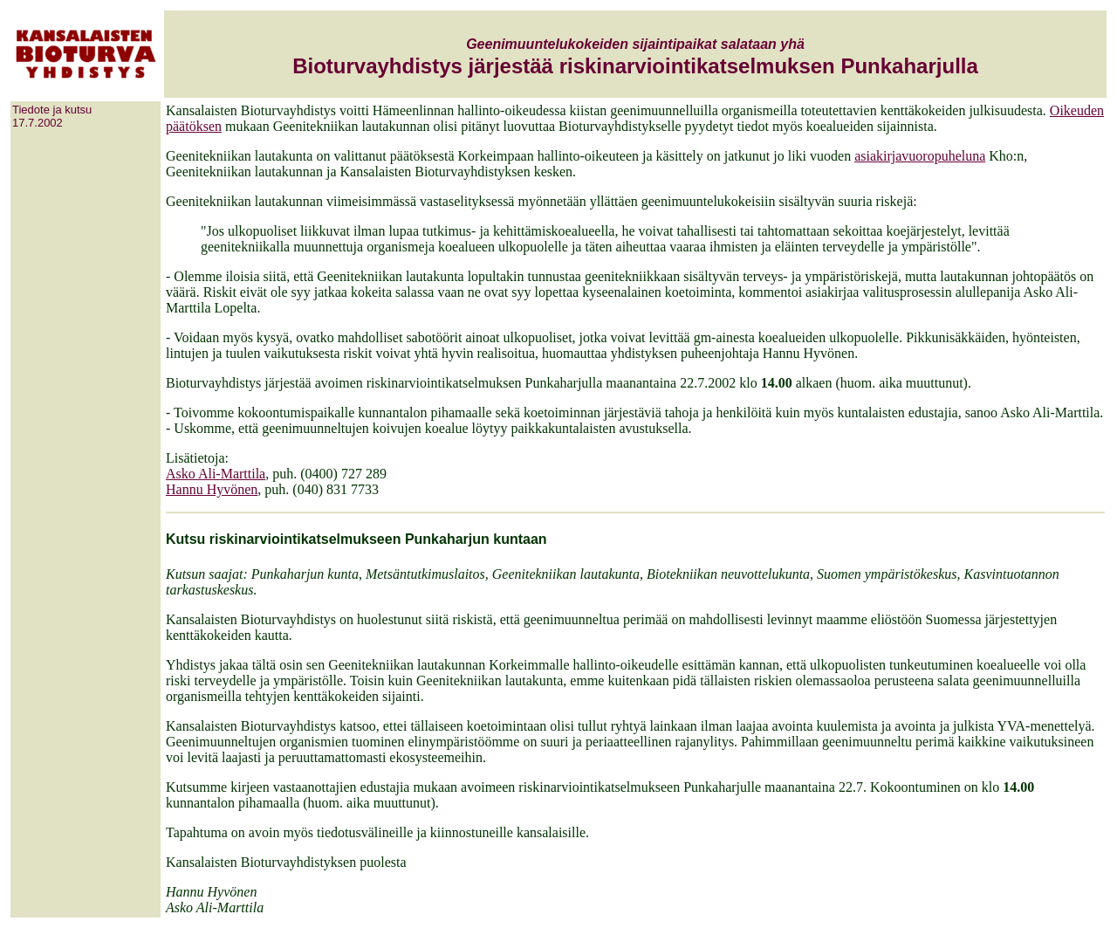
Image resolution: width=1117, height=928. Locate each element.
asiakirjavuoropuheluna (919, 155)
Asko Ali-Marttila (215, 473)
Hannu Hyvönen (211, 489)
